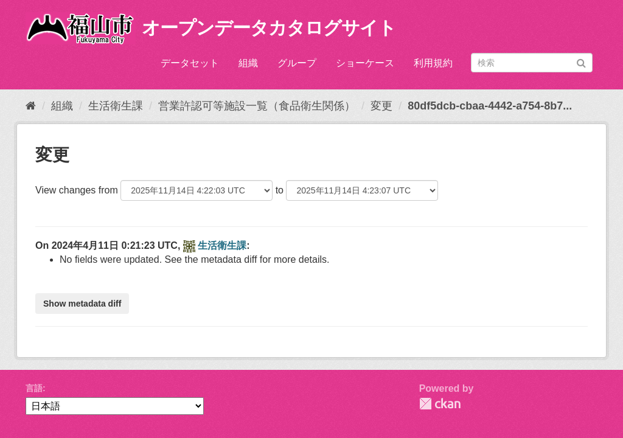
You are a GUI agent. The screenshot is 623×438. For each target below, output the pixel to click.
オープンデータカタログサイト (269, 28)
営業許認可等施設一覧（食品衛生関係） (256, 106)
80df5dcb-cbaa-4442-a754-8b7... (490, 106)
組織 (248, 63)
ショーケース (365, 63)
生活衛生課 (115, 106)
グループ (296, 63)
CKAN (440, 403)
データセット (190, 63)
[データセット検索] (532, 62)
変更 (381, 106)
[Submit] (581, 62)
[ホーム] (31, 106)
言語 (34, 388)
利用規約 (433, 63)
